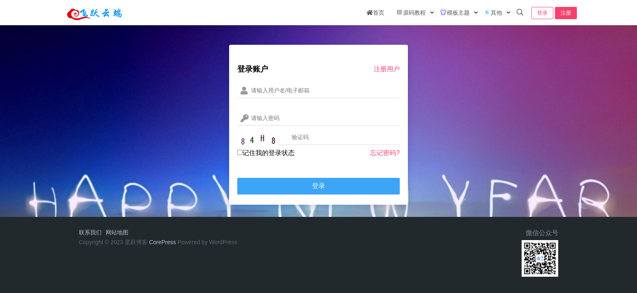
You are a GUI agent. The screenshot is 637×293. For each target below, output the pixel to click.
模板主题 (455, 12)
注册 (566, 13)
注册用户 (387, 69)
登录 (542, 13)
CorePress (162, 242)
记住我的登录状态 (266, 152)
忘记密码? (385, 152)
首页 (375, 12)
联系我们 (90, 232)
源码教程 (411, 12)
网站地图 (117, 232)
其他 (492, 12)
